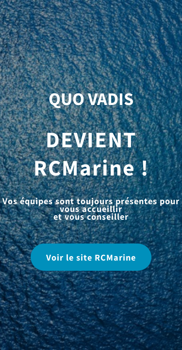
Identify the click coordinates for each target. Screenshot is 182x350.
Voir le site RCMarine (91, 257)
